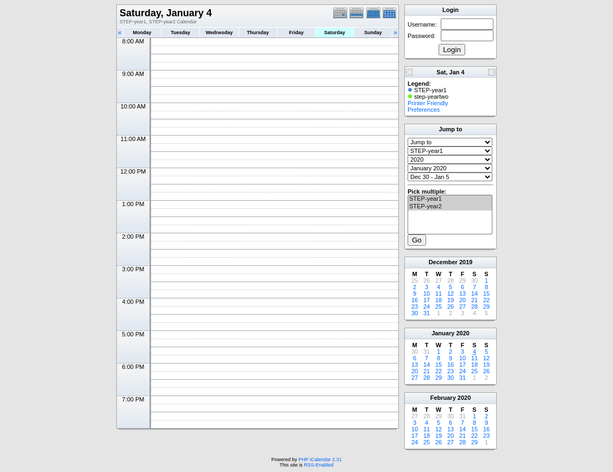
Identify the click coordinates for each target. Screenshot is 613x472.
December (443, 262)
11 (438, 293)
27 (462, 306)
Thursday (258, 32)
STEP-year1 (450, 199)
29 (486, 306)
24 (426, 306)
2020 (462, 333)
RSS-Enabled (319, 465)
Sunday (373, 32)
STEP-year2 (450, 207)
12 (450, 293)
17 (426, 300)
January (442, 333)
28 (474, 306)
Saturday (335, 32)
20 (462, 300)
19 (450, 300)
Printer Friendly (428, 103)
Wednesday (219, 32)
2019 (465, 262)
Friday (296, 32)
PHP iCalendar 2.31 (319, 459)
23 (414, 306)
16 (414, 300)
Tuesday (180, 32)
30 (414, 313)
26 (450, 306)
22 (486, 300)
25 (438, 306)
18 (438, 300)
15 (486, 293)
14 (474, 293)
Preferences (424, 109)
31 (426, 313)
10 (426, 293)
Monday (142, 32)
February (443, 397)
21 (474, 300)
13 (462, 293)
